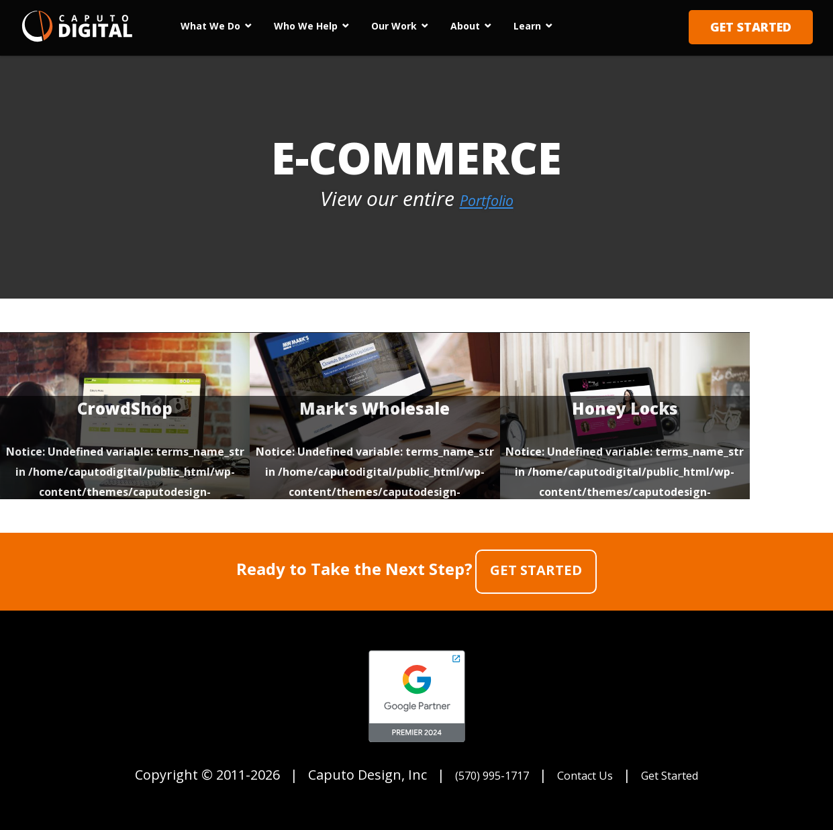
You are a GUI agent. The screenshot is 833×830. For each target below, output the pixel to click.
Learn (527, 25)
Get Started (750, 27)
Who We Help (306, 25)
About (465, 25)
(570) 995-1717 (477, 770)
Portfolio (486, 198)
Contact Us (585, 770)
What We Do (210, 25)
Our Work (394, 25)
